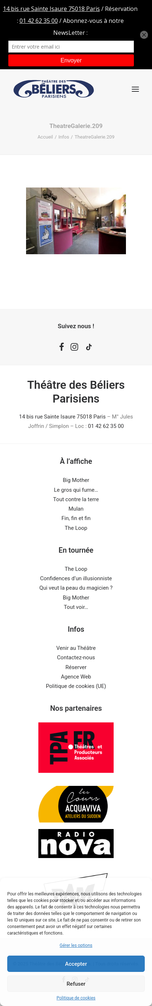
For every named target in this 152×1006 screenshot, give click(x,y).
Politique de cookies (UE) (76, 686)
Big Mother (76, 480)
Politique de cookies (75, 998)
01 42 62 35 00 (106, 426)
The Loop (76, 528)
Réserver (76, 667)
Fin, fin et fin (76, 518)
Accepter (76, 964)
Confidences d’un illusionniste (76, 578)
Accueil (45, 137)
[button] (135, 89)
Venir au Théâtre (76, 648)
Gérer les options (76, 945)
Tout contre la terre (76, 499)
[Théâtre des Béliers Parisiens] (53, 89)
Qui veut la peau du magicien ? (76, 588)
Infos (64, 137)
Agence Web (76, 676)
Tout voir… (76, 607)
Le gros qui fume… (76, 490)
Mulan (75, 509)
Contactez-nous (76, 657)
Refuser (76, 984)
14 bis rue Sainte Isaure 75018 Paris (62, 416)
